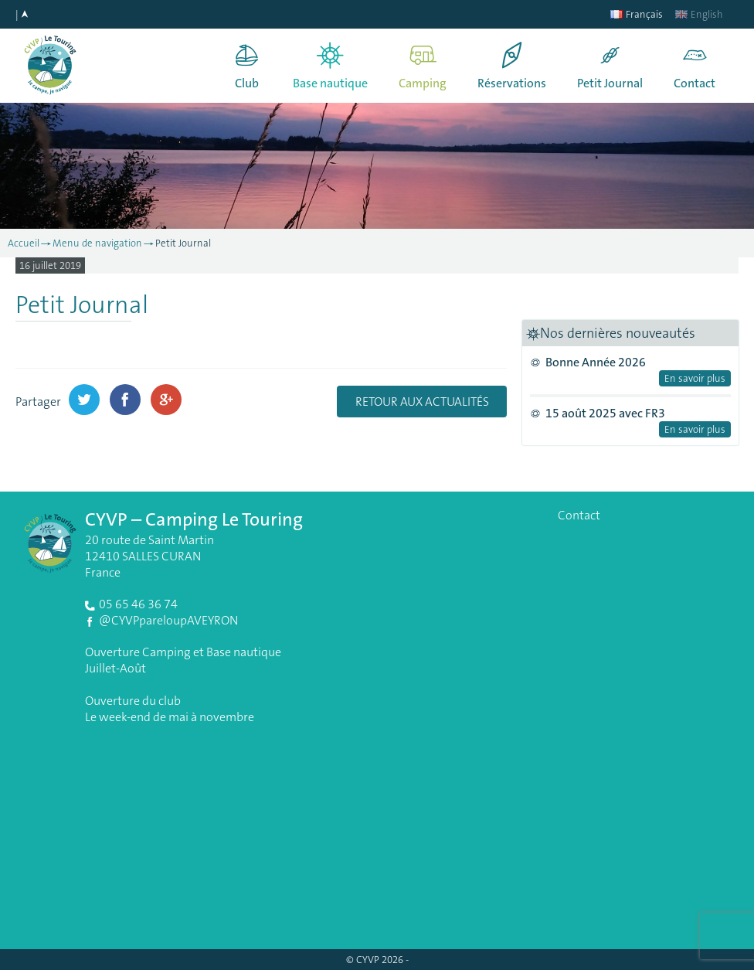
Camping (423, 83)
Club (247, 83)
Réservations (511, 83)
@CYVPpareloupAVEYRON (168, 620)
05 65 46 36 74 (138, 604)
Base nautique (330, 83)
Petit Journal (610, 83)
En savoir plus (694, 378)
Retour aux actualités (422, 401)
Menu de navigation (97, 243)
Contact (694, 83)
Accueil (23, 243)
